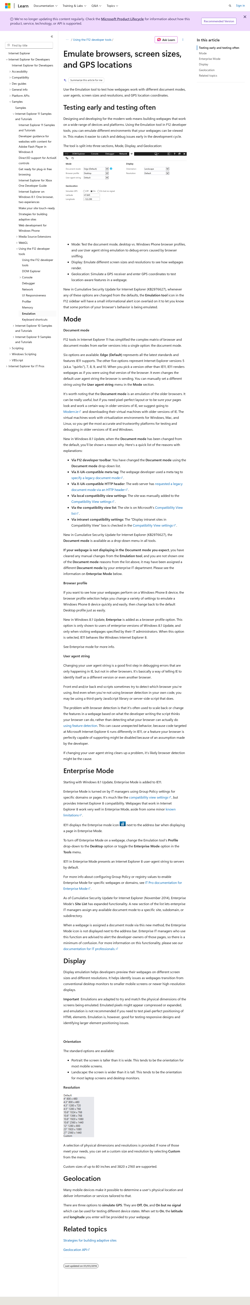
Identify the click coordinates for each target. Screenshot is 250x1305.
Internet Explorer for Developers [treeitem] (32, 65)
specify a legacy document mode (95, 477)
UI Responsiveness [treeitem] (34, 295)
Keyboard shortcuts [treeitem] (34, 319)
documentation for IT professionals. (89, 948)
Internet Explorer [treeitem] (19, 53)
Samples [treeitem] (20, 108)
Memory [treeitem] (27, 307)
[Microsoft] (8, 5)
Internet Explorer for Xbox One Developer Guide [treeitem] (35, 183)
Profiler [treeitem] (26, 301)
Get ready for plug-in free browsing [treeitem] (35, 171)
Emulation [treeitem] (28, 313)
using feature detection (80, 725)
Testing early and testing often (219, 48)
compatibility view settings (148, 797)
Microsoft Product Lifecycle (122, 19)
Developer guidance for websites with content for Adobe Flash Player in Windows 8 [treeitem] (35, 144)
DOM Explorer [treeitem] (31, 271)
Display (203, 64)
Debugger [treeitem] (28, 283)
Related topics (208, 75)
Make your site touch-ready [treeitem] (37, 208)
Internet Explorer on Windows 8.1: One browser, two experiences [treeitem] (36, 196)
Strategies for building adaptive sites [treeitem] (33, 216)
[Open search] (230, 6)
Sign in (240, 5)
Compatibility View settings (91, 501)
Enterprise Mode (209, 59)
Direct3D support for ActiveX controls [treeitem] (37, 160)
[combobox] (29, 45)
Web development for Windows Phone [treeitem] (33, 228)
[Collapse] (51, 36)
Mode (203, 53)
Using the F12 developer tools (92, 40)
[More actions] (183, 39)
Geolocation (207, 70)
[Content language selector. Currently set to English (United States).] (24, 1298)
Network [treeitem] (27, 289)
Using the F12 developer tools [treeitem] (37, 262)
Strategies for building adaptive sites (90, 1240)
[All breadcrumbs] (67, 39)
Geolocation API (75, 1249)
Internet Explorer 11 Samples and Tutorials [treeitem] (37, 127)
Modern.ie (70, 411)
